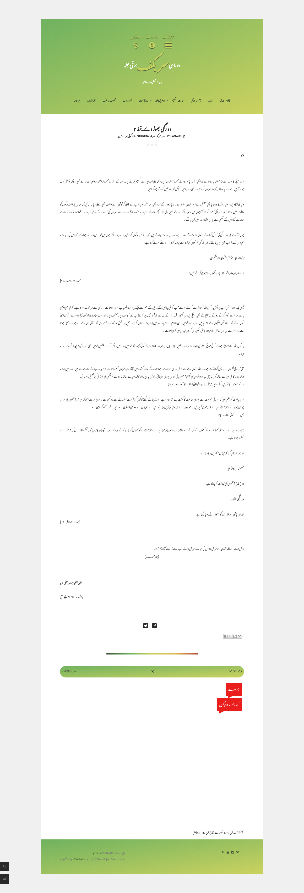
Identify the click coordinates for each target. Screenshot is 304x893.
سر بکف (152, 65)
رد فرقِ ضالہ (143, 101)
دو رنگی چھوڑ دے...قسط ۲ (152, 128)
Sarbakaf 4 (144, 136)
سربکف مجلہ (96, 853)
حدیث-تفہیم (178, 101)
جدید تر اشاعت (69, 671)
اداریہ (210, 101)
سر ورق (225, 101)
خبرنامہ (77, 101)
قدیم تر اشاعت (235, 671)
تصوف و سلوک (109, 101)
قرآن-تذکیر (195, 101)
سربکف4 (157, 136)
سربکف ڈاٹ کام (79, 859)
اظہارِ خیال (91, 101)
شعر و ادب (127, 101)
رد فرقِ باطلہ (160, 101)
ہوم (152, 671)
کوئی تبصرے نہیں (124, 136)
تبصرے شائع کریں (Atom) (207, 833)
